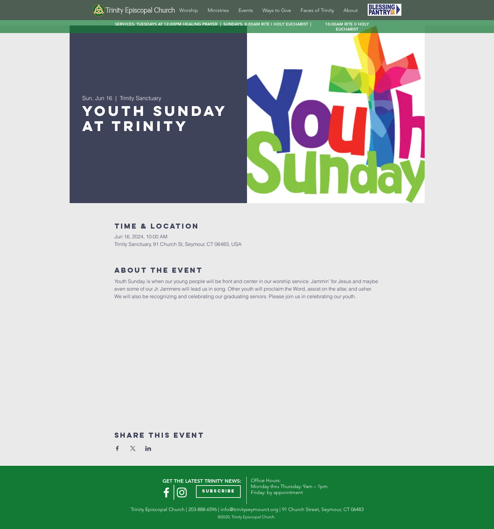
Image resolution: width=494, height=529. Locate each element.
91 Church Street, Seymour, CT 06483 (323, 509)
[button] (218, 491)
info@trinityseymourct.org (249, 509)
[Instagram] (181, 492)
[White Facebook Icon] (166, 492)
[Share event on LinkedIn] (148, 448)
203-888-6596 (202, 509)
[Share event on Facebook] (117, 448)
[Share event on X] (133, 448)
